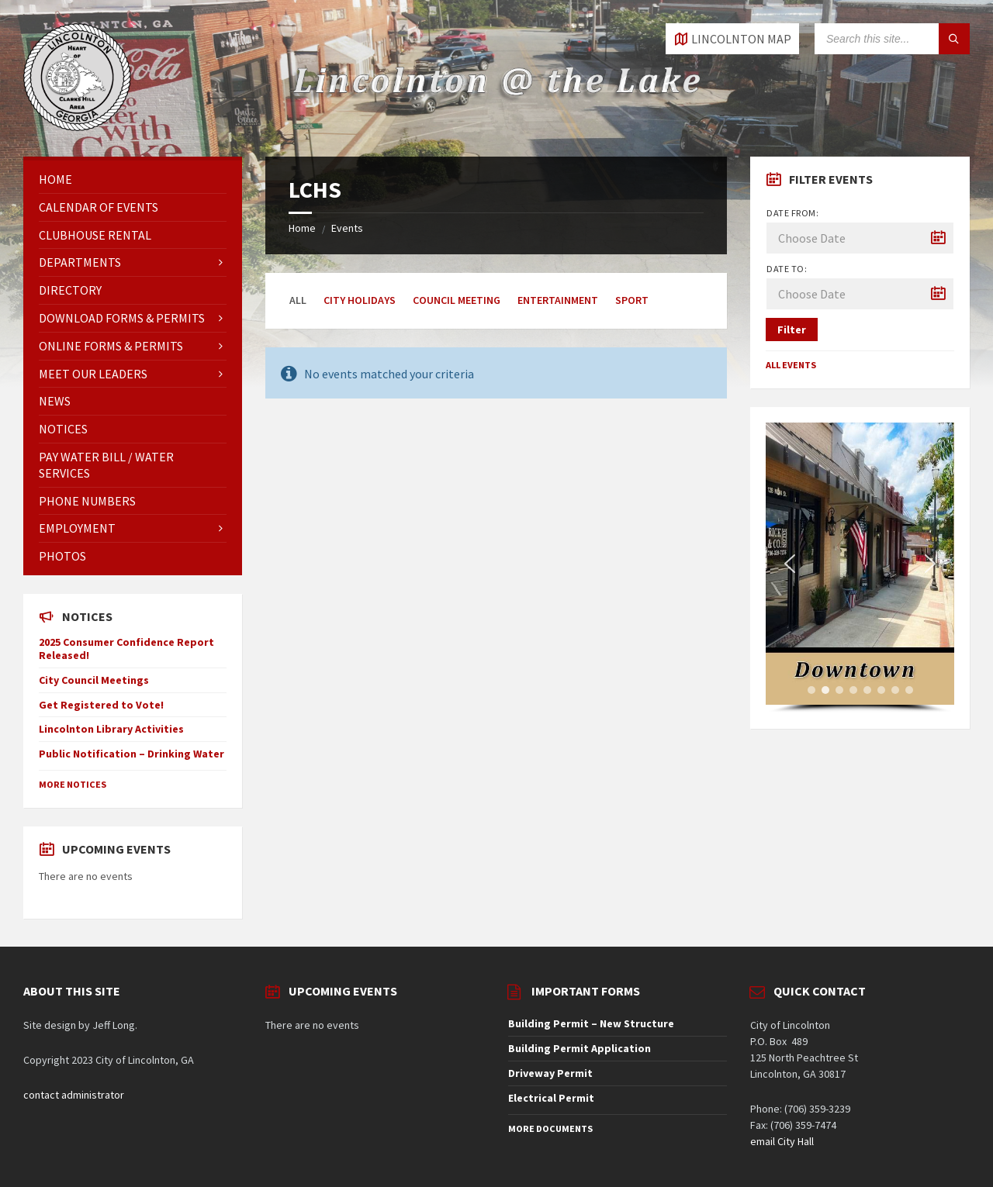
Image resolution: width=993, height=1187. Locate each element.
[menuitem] (133, 179)
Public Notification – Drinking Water (131, 754)
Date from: (792, 213)
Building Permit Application (579, 1048)
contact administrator (73, 1095)
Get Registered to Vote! (101, 705)
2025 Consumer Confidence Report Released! (126, 648)
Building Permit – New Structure (591, 1023)
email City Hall (782, 1141)
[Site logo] (77, 126)
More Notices (72, 784)
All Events (791, 365)
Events (347, 228)
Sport (632, 300)
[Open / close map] (732, 38)
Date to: (786, 268)
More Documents (550, 1128)
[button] (789, 563)
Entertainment (557, 300)
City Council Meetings (94, 680)
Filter (791, 329)
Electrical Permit (551, 1098)
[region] (859, 568)
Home (302, 228)
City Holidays (360, 300)
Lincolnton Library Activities (111, 729)
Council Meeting (456, 300)
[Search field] (892, 38)
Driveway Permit (550, 1073)
